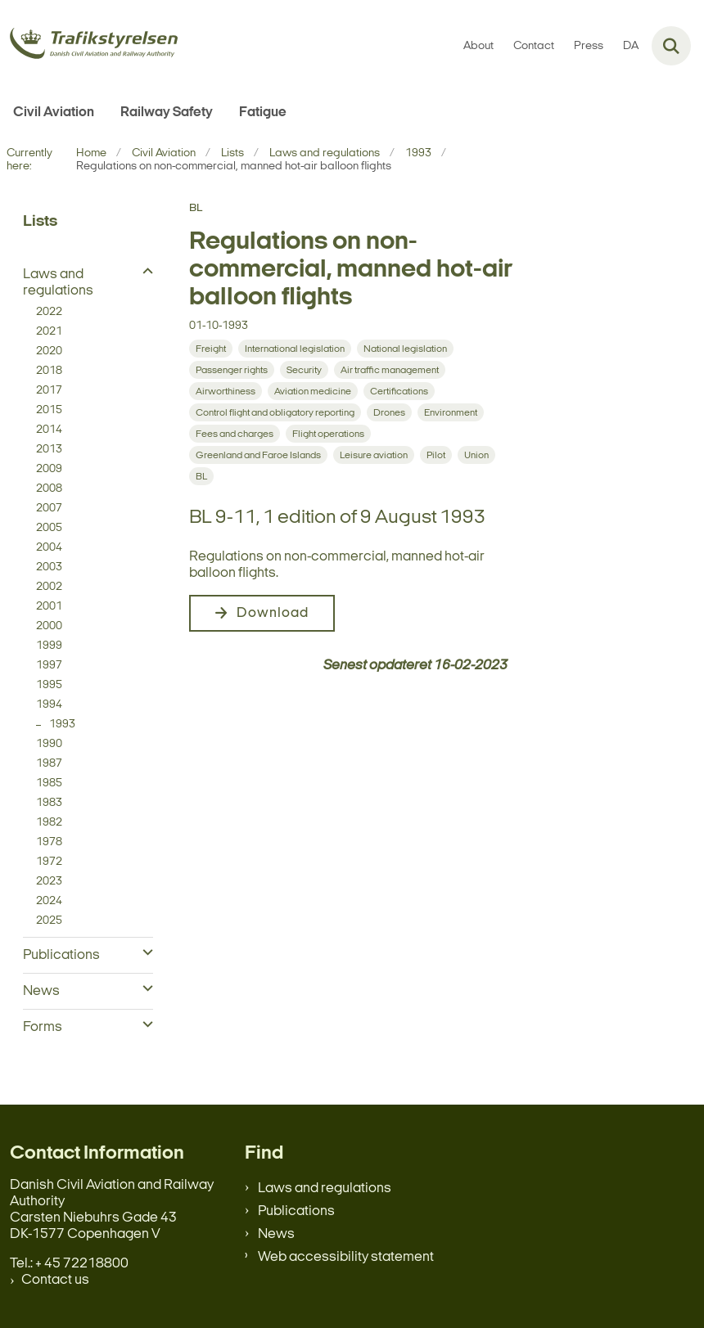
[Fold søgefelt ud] (671, 45)
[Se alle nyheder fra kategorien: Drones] (389, 412)
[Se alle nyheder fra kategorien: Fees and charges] (234, 434)
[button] (143, 272)
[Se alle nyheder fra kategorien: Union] (476, 455)
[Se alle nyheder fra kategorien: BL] (201, 476)
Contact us (55, 1280)
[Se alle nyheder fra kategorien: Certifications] (399, 391)
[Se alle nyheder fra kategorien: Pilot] (436, 455)
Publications (296, 1211)
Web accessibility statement (346, 1257)
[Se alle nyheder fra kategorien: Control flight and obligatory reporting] (275, 412)
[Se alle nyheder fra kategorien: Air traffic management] (389, 370)
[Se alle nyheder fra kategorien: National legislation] (405, 349)
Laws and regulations (324, 1188)
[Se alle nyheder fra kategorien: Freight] (210, 349)
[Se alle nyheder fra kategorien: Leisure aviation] (373, 455)
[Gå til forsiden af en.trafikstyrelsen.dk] (89, 46)
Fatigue (263, 112)
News (276, 1234)
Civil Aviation (53, 112)
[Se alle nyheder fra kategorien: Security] (304, 370)
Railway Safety (166, 112)
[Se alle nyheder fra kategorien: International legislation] (294, 349)
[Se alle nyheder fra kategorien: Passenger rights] (231, 370)
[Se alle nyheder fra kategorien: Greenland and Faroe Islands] (258, 455)
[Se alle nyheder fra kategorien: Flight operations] (328, 434)
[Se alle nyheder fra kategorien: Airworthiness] (225, 391)
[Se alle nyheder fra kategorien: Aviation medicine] (313, 391)
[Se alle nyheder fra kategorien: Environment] (450, 412)
